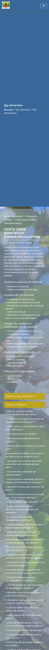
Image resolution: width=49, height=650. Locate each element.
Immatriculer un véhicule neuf (20, 299)
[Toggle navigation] (43, 5)
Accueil (8, 109)
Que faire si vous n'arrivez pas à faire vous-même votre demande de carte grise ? (24, 464)
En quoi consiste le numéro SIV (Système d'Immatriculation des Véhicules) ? (22, 509)
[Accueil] (12, 6)
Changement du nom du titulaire (22, 347)
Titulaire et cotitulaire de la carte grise (24, 331)
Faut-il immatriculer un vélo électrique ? (25, 630)
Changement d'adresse (18, 334)
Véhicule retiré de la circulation (21, 356)
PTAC (6, 266)
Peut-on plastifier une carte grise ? (23, 502)
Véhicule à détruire (16, 366)
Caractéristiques (14, 376)
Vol (8, 379)
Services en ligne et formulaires (20, 396)
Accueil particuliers (14, 216)
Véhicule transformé (16, 363)
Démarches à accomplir (18, 286)
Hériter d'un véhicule (16, 312)
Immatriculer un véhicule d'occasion (23, 302)
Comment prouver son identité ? (22, 434)
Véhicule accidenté (16, 360)
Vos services (22, 109)
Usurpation (12, 382)
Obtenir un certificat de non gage (22, 289)
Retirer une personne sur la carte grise (25, 344)
